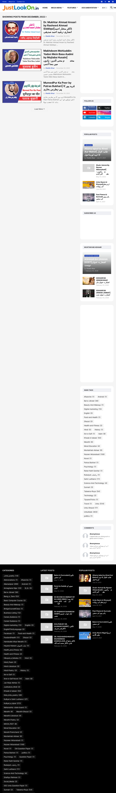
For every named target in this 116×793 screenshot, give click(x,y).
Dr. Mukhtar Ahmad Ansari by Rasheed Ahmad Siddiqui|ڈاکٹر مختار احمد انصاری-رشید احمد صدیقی (59, 27)
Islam (102, 434)
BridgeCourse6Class (13, 609)
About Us (12, 2)
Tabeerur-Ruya (92, 491)
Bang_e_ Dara (11, 596)
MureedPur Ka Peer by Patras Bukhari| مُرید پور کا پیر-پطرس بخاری (59, 86)
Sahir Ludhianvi (92, 479)
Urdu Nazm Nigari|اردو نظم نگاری (101, 634)
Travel (88, 503)
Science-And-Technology (95, 483)
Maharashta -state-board (15, 707)
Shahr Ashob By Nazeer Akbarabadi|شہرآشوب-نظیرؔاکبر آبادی (102, 169)
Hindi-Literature (11, 666)
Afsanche (89, 397)
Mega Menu (56, 8)
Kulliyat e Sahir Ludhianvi (16, 699)
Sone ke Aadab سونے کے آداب (63, 587)
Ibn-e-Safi (89, 434)
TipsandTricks (91, 499)
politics (88, 516)
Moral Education (92, 446)
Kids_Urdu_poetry (13, 695)
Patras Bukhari (91, 462)
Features (71, 8)
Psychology (90, 466)
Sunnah (88, 487)
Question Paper (26, 757)
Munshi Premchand (13, 732)
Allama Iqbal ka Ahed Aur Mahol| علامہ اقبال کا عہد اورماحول (102, 577)
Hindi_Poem (10, 662)
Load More (38, 109)
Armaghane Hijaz (12, 588)
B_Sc (28, 588)
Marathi (88, 442)
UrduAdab (90, 512)
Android (102, 397)
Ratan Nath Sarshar (93, 471)
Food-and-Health (92, 417)
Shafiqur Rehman (12, 777)
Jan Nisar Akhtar (12, 683)
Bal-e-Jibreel (91, 401)
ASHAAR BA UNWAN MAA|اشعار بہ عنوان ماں (102, 280)
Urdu (99, 503)
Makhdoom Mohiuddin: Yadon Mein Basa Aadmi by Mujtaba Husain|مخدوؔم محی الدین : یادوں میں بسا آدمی (58, 57)
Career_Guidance (12, 617)
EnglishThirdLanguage (14, 629)
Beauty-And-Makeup (94, 405)
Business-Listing (12, 613)
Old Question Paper (24, 748)
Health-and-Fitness (93, 425)
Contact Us (21, 2)
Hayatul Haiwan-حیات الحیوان (16, 646)
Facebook (9, 633)
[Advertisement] (97, 54)
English (88, 413)
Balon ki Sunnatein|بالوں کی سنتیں (64, 576)
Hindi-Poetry (10, 670)
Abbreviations (11, 580)
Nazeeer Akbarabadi (13, 740)
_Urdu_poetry (11, 576)
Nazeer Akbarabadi (94, 454)
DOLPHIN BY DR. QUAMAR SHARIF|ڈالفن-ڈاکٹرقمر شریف (64, 626)
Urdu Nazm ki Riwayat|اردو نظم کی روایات (102, 184)
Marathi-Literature (12, 715)
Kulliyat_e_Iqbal (12, 703)
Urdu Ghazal (91, 508)
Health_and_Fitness (13, 650)
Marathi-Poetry (11, 720)
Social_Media (10, 781)
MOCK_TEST (10, 724)
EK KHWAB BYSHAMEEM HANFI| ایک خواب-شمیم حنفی (64, 614)
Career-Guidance (12, 621)
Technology (90, 495)
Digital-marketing (93, 409)
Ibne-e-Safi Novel (13, 678)
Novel (87, 458)
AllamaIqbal (11, 584)
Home (4, 2)
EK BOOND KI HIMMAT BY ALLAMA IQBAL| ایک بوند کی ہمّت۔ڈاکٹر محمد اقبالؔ (64, 600)
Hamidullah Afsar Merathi (15, 641)
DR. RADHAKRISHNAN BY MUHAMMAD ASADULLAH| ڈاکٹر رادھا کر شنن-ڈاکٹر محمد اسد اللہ (64, 640)
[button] (106, 8)
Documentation (89, 8)
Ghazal (88, 421)
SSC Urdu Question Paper (15, 785)
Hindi (87, 429)
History (99, 429)
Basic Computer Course (15, 600)
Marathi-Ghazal (24, 711)
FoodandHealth (12, 637)
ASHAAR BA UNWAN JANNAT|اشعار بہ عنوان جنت (103, 292)
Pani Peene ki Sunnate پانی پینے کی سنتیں (102, 196)
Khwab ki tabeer (92, 438)
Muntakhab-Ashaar (93, 450)
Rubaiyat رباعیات (92, 475)
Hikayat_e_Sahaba (12, 658)
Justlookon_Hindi (12, 687)
